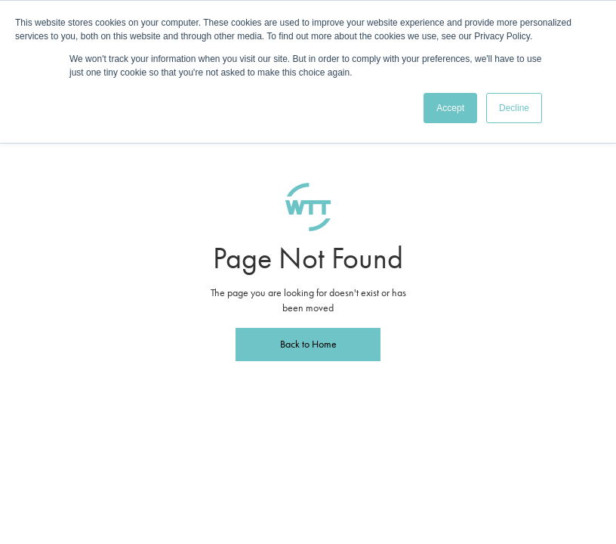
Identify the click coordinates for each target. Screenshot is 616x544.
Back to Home (308, 344)
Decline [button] (514, 108)
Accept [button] (450, 108)
